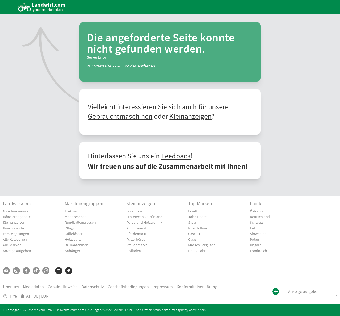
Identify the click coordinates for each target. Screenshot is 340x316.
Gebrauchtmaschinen (120, 116)
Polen (254, 239)
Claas (192, 239)
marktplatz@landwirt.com (188, 310)
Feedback (176, 155)
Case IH (194, 233)
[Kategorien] (58, 270)
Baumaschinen (76, 245)
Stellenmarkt (136, 245)
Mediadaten (33, 286)
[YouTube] (6, 270)
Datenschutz (92, 286)
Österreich (258, 211)
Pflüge (70, 228)
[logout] (139, 66)
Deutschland (260, 216)
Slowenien (258, 233)
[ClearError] (99, 66)
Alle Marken (12, 245)
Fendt (192, 211)
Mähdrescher (75, 216)
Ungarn (256, 245)
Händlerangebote (17, 216)
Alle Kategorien (15, 239)
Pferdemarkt (136, 233)
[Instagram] (16, 270)
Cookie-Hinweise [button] (63, 286)
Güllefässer (74, 233)
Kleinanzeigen (190, 116)
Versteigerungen (16, 233)
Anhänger (72, 250)
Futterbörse (135, 239)
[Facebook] (26, 270)
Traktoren (73, 211)
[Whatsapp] (46, 270)
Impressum (163, 286)
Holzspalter (74, 239)
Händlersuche (14, 228)
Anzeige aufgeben (17, 250)
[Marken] (68, 270)
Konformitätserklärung (197, 286)
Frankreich (258, 250)
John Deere (197, 216)
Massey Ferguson (202, 245)
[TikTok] (36, 270)
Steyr (192, 222)
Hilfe (10, 296)
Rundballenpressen (80, 222)
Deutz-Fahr (197, 250)
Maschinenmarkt (16, 211)
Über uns (11, 286)
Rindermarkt (136, 228)
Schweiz (256, 222)
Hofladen (133, 250)
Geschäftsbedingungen (128, 286)
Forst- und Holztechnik (144, 222)
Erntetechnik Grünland (144, 216)
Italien (255, 228)
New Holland (198, 228)
